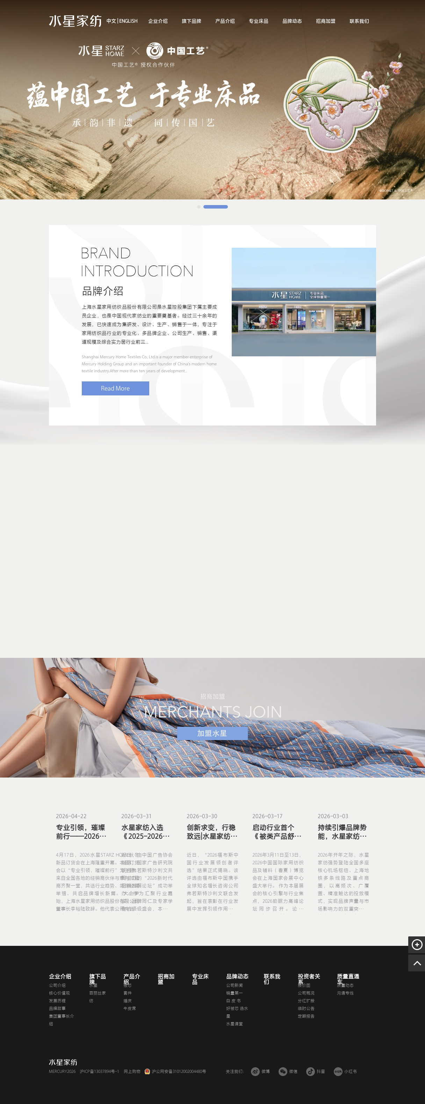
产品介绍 (225, 21)
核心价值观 (59, 993)
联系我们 (359, 21)
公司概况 (306, 993)
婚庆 (127, 1000)
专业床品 (258, 21)
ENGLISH (127, 21)
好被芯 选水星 (237, 1012)
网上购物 (132, 1071)
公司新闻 (234, 985)
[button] (199, 207)
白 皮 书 (233, 1000)
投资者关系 (309, 979)
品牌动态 (292, 21)
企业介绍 (158, 21)
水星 (93, 985)
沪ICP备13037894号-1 (99, 1071)
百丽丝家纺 (97, 997)
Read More (115, 388)
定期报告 (306, 1016)
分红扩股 (306, 1000)
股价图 (304, 985)
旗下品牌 (191, 21)
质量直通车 (348, 979)
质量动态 (345, 985)
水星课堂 (234, 1023)
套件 (127, 993)
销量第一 (234, 993)
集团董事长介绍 (61, 1020)
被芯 (127, 985)
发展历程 (57, 1000)
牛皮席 (129, 1008)
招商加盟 (326, 21)
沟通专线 (345, 993)
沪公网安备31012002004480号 (179, 1071)
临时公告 (306, 1008)
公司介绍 (57, 985)
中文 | (112, 21)
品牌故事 (57, 1008)
